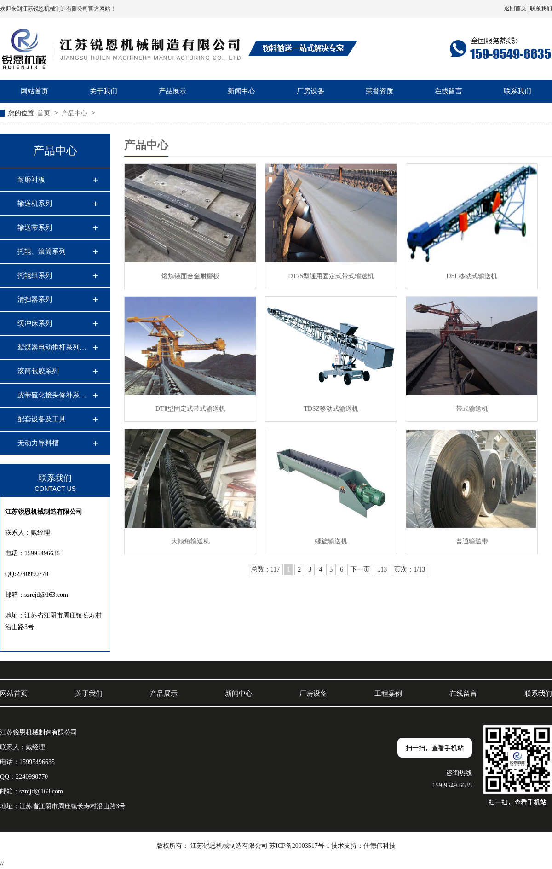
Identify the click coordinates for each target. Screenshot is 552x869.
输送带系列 (34, 227)
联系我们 (541, 8)
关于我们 (103, 91)
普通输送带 (472, 541)
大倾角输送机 (190, 541)
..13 (382, 569)
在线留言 (448, 91)
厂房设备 (310, 91)
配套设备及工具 (41, 419)
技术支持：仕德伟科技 (363, 845)
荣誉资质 (379, 91)
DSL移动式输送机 (471, 276)
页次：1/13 (409, 569)
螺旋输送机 (331, 541)
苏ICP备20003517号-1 (299, 845)
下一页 (360, 569)
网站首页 (34, 91)
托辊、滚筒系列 (41, 251)
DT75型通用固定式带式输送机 (331, 276)
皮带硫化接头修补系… (51, 395)
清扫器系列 (34, 299)
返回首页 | (517, 8)
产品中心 (75, 113)
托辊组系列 (34, 275)
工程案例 (388, 693)
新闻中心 (241, 91)
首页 (44, 113)
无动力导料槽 (38, 443)
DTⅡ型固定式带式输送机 (190, 408)
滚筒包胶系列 (38, 371)
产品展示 (172, 91)
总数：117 (265, 569)
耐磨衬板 (31, 179)
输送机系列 (34, 203)
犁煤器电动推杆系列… (51, 347)
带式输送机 (472, 408)
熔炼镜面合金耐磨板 (190, 276)
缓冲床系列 (34, 323)
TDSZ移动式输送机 (331, 408)
